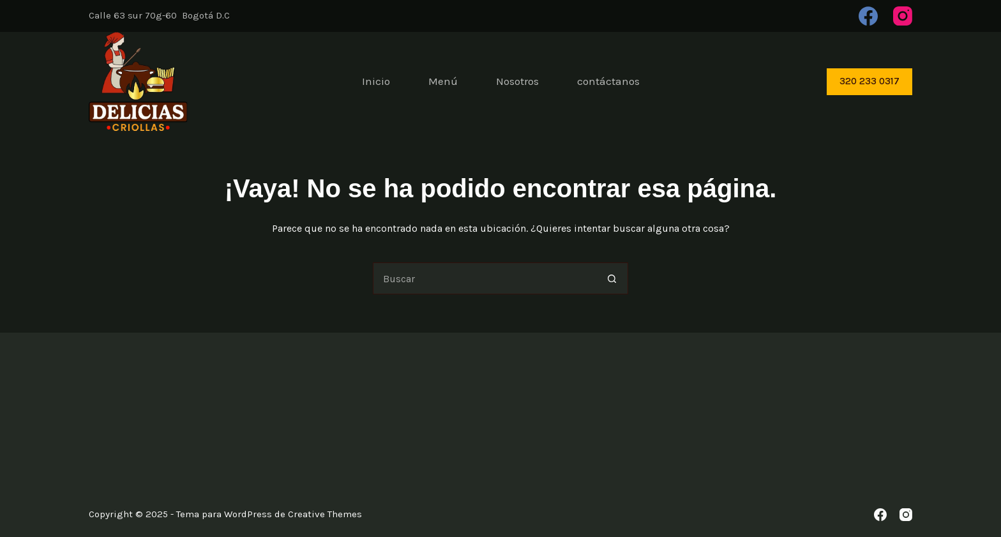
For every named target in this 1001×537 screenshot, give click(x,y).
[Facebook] (868, 16)
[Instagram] (902, 16)
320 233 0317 (869, 81)
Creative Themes (325, 514)
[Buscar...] (484, 278)
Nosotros (517, 81)
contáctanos (608, 81)
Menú (443, 81)
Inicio (376, 81)
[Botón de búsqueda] (612, 278)
